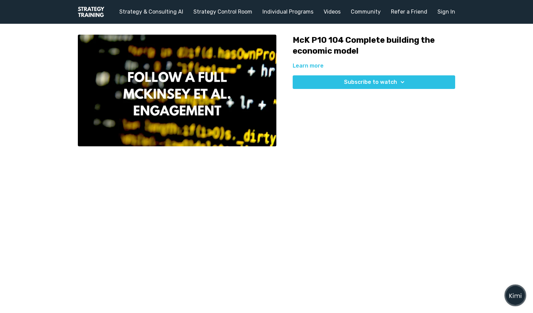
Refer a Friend (409, 11)
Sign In (446, 11)
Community (366, 11)
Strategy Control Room (222, 11)
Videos (332, 11)
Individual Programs (287, 11)
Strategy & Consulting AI (151, 11)
